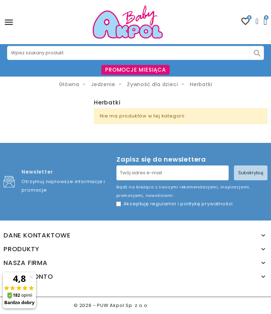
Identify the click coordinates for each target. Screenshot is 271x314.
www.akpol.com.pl (173, 305)
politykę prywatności (206, 203)
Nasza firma (26, 263)
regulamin (163, 203)
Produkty (21, 249)
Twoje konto (28, 276)
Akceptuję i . (179, 203)
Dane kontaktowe (37, 235)
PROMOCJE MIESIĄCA (135, 69)
